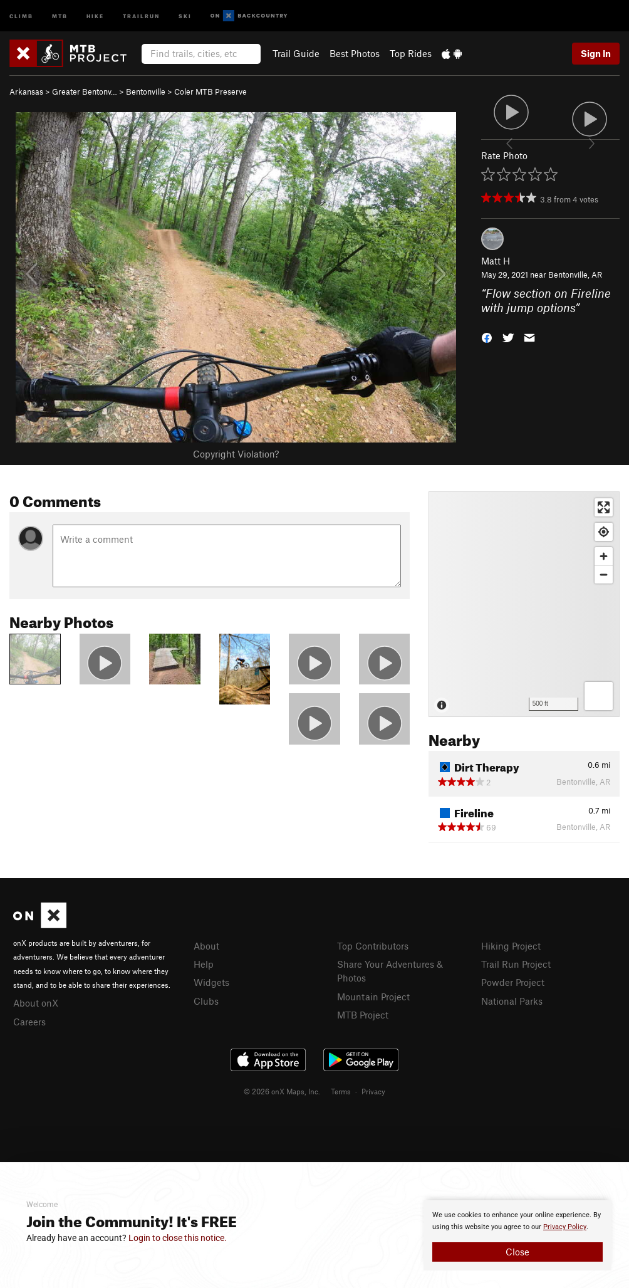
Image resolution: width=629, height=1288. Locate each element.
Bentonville (145, 91)
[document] (517, 1235)
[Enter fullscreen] (604, 507)
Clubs (206, 1001)
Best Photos (355, 53)
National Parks (512, 1001)
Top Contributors (372, 945)
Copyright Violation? (236, 453)
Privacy (373, 1091)
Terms (341, 1091)
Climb (21, 15)
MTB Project (362, 1014)
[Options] (599, 696)
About (206, 945)
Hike (95, 15)
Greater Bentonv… (84, 91)
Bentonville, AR (575, 275)
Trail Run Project (516, 964)
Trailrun (141, 15)
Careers (29, 1021)
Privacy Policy (564, 1227)
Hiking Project (511, 945)
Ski (185, 15)
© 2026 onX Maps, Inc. (282, 1091)
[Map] (524, 604)
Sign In (596, 53)
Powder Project (512, 982)
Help (204, 964)
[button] (486, 337)
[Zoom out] (604, 574)
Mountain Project (373, 996)
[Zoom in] (604, 556)
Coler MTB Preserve (210, 91)
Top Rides (411, 53)
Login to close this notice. (177, 1238)
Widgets (211, 982)
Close (517, 1251)
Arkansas (26, 91)
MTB (60, 15)
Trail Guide (296, 53)
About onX (35, 1002)
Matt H (495, 260)
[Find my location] (604, 532)
